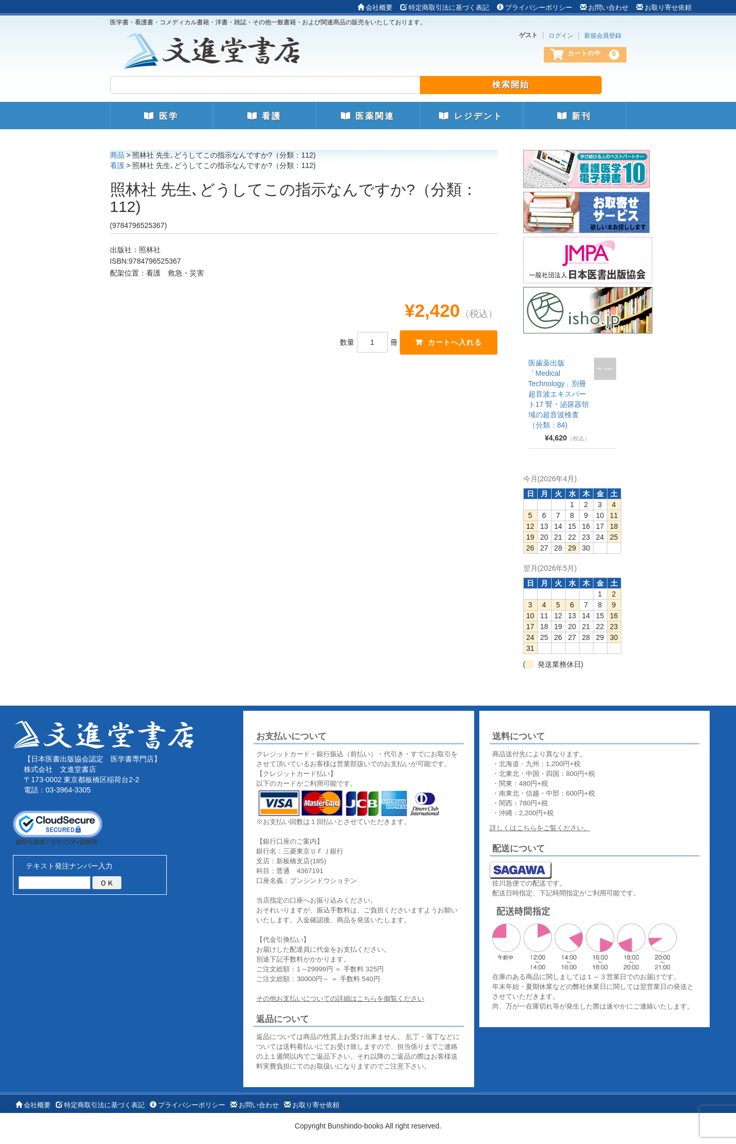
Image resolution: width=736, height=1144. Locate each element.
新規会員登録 (602, 35)
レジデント (471, 116)
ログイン (561, 35)
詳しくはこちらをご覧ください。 (540, 828)
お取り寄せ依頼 (664, 7)
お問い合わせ (604, 7)
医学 (161, 116)
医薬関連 (368, 116)
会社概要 (375, 7)
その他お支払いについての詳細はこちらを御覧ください (340, 998)
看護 (264, 116)
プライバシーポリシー (534, 7)
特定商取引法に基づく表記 (444, 7)
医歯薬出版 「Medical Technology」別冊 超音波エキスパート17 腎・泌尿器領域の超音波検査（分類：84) (558, 394)
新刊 (574, 116)
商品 (117, 155)
